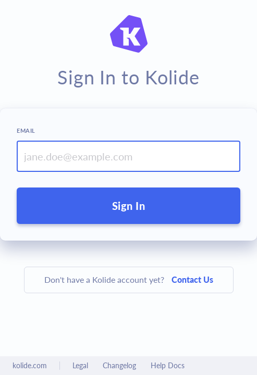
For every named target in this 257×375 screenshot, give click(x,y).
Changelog (119, 365)
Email (26, 131)
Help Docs (168, 365)
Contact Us (192, 279)
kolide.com (30, 365)
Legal (80, 365)
